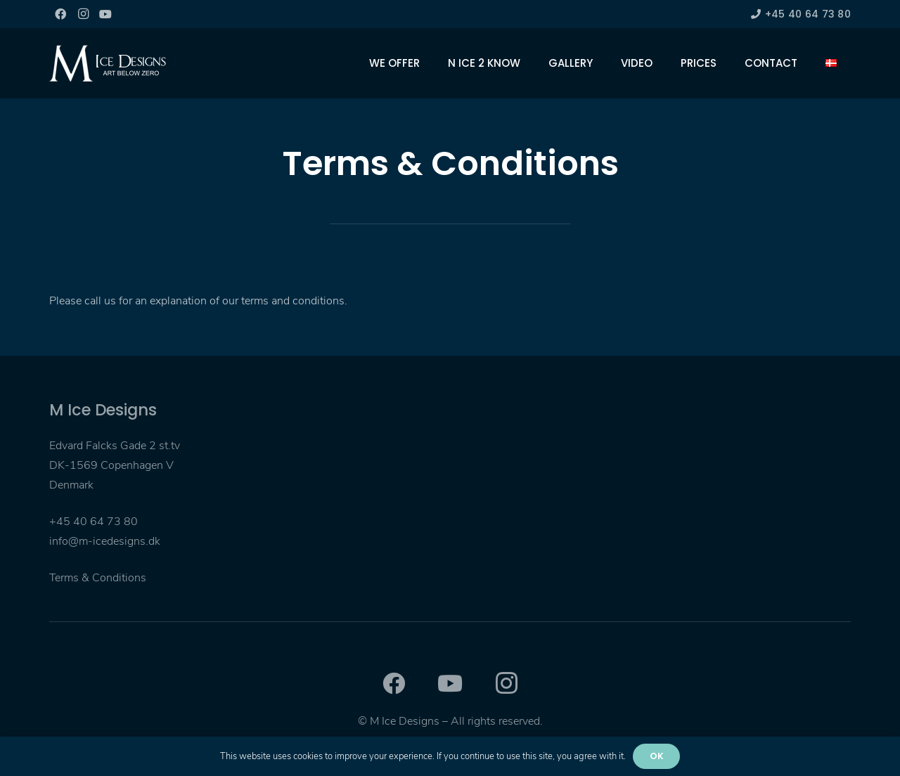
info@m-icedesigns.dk (104, 541)
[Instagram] (83, 14)
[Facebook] (60, 14)
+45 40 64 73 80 (93, 521)
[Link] (107, 63)
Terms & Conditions (97, 578)
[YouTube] (105, 14)
